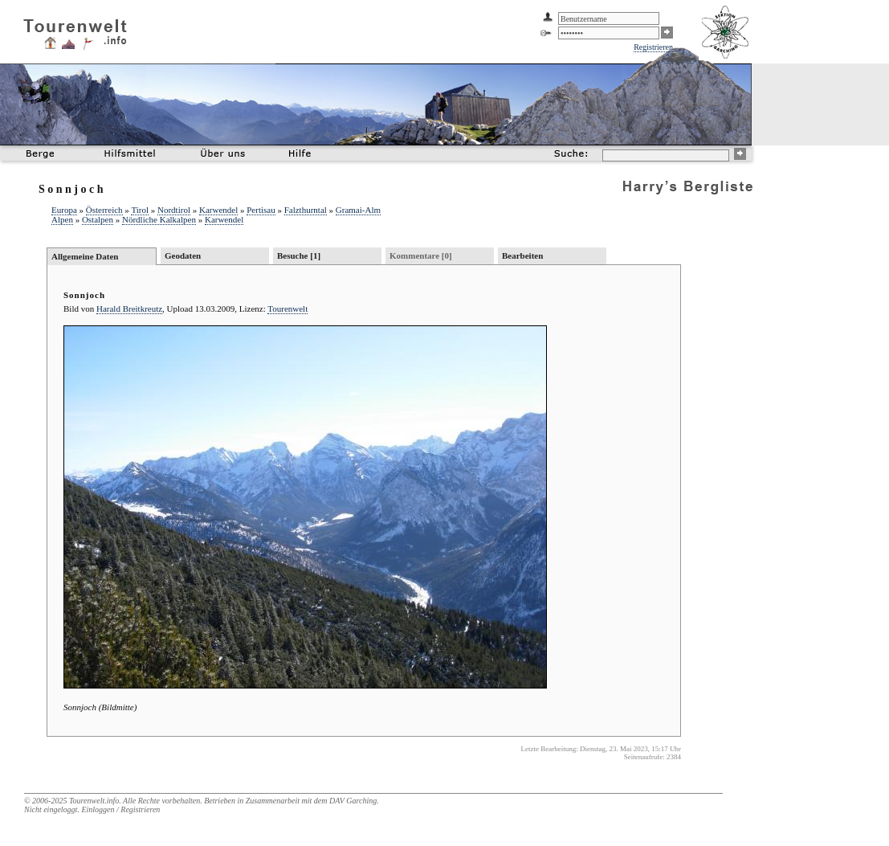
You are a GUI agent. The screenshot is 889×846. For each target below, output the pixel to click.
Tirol (140, 210)
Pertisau (261, 210)
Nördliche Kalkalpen (159, 219)
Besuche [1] (298, 255)
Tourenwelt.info (94, 800)
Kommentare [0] (420, 255)
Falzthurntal (305, 210)
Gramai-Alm (358, 210)
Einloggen (97, 809)
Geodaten (183, 255)
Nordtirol (173, 210)
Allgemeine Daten (84, 256)
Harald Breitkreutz (129, 308)
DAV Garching (353, 800)
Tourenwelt (287, 308)
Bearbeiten (522, 255)
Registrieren (653, 47)
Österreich (104, 210)
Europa (64, 210)
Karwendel (218, 210)
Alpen (62, 219)
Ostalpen (97, 219)
